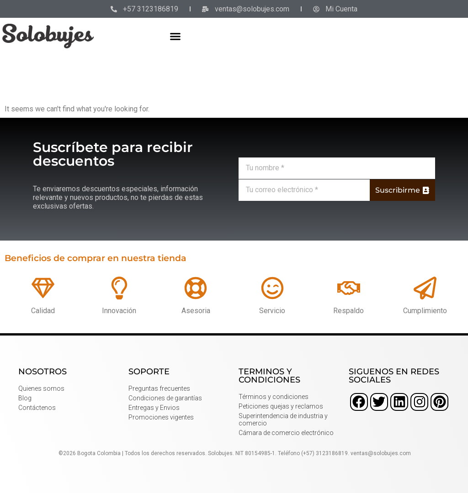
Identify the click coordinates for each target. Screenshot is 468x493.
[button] (175, 36)
